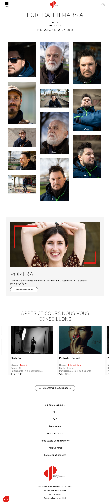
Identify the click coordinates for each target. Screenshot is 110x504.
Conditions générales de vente (55, 490)
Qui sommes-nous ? (55, 405)
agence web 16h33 (59, 498)
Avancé (23, 365)
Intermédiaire (74, 365)
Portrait (55, 21)
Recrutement (55, 426)
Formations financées (55, 455)
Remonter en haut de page (55, 388)
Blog (55, 412)
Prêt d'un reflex (55, 448)
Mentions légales (55, 494)
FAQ (55, 419)
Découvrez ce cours (24, 289)
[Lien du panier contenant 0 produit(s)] (103, 4)
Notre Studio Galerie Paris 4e (55, 440)
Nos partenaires (55, 433)
